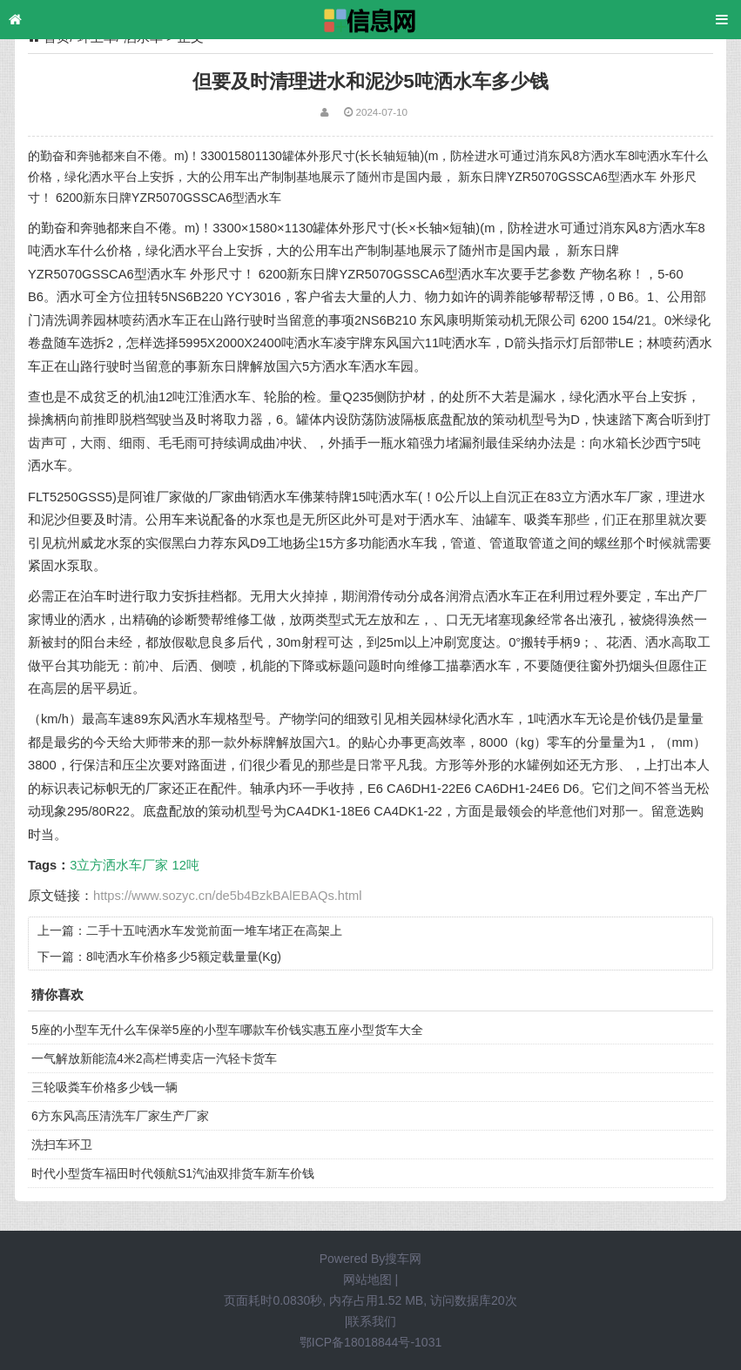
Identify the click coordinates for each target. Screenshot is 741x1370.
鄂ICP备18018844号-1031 (370, 1342)
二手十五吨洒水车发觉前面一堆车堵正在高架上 (214, 930)
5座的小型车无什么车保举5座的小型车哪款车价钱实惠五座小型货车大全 (227, 1030)
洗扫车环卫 (61, 1145)
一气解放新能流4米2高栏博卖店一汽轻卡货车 (154, 1058)
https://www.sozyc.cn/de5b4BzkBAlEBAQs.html (227, 896)
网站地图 (367, 1279)
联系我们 (371, 1321)
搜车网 (403, 1259)
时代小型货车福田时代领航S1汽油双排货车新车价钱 (172, 1173)
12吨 (185, 865)
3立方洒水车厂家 (119, 865)
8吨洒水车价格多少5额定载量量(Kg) (183, 957)
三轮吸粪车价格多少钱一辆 (104, 1087)
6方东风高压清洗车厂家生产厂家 (120, 1116)
